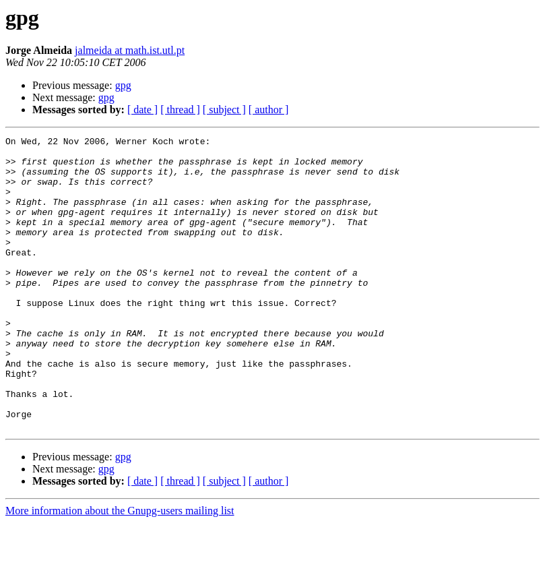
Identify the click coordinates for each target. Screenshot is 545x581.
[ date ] (142, 109)
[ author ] (269, 109)
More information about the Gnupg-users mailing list (119, 569)
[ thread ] (180, 109)
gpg (123, 85)
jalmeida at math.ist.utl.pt (130, 50)
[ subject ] (224, 109)
